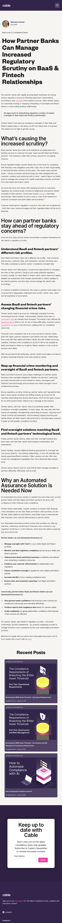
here (29, 639)
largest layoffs (6, 322)
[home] (6, 5)
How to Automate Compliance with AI (19, 791)
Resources (6, 32)
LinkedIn (8, 912)
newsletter (19, 901)
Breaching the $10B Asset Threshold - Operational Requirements (28, 697)
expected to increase (9, 325)
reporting (19, 101)
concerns (42, 194)
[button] (57, 5)
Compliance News (20, 32)
